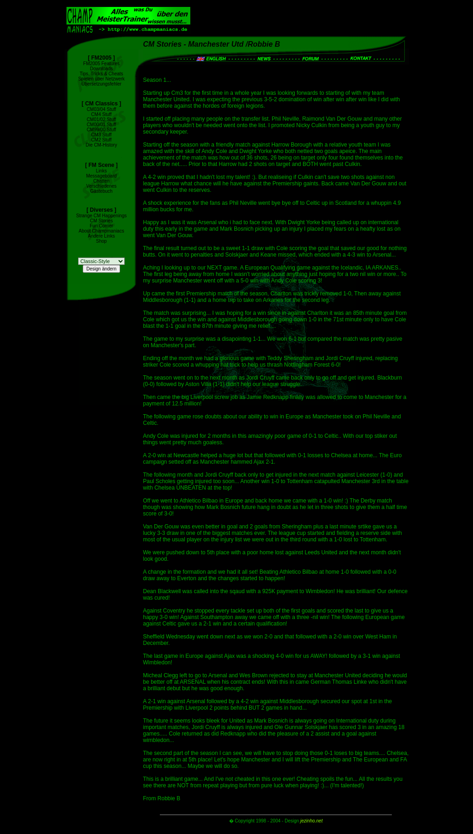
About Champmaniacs (101, 230)
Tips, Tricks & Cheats (101, 73)
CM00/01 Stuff (101, 124)
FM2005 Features (101, 63)
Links (101, 170)
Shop (101, 241)
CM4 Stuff (101, 114)
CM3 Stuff (101, 134)
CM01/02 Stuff (101, 119)
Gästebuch (101, 191)
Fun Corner (101, 225)
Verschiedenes (101, 186)
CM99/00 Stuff (101, 129)
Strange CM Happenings (101, 215)
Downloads (101, 68)
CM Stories (101, 220)
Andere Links (101, 236)
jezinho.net (311, 820)
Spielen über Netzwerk (101, 78)
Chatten (101, 181)
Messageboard (101, 175)
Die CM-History (101, 144)
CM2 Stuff (101, 139)
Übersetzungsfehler (101, 83)
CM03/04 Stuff (101, 109)
